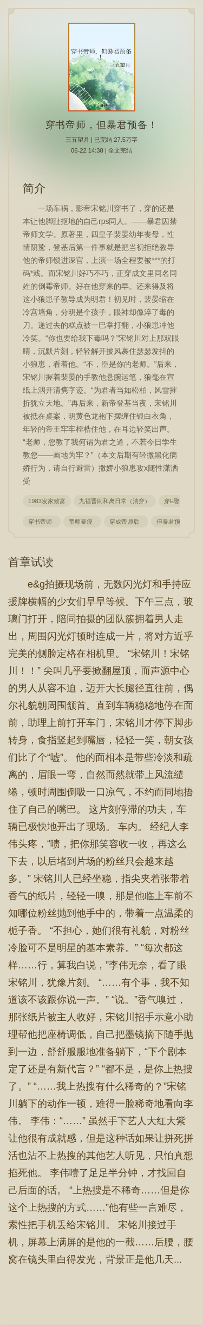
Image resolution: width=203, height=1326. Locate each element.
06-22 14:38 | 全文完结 (101, 150)
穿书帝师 (41, 521)
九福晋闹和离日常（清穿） (114, 501)
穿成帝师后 (125, 521)
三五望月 (77, 139)
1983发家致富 (47, 501)
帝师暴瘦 (82, 521)
